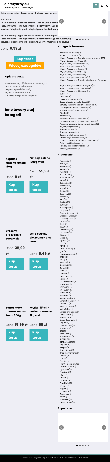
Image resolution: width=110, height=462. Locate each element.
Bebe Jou (65, 194)
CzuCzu (65, 221)
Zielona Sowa (67, 402)
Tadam (64, 356)
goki (63, 251)
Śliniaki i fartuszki (68, 129)
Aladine (64, 169)
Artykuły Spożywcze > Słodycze (75, 91)
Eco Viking (66, 232)
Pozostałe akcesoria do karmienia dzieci (79, 121)
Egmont (65, 240)
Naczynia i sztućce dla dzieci (74, 110)
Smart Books (67, 350)
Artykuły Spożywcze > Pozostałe (75, 77)
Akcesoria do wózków (70, 55)
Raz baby (65, 328)
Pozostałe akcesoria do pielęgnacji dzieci (79, 124)
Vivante (64, 386)
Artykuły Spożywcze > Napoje (73, 69)
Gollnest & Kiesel (68, 254)
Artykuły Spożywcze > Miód (72, 66)
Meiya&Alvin (66, 309)
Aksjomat (65, 166)
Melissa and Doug (69, 312)
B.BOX (64, 180)
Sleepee (64, 347)
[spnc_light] (107, 6)
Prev (61, 21)
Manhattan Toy (68, 298)
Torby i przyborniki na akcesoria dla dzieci (79, 140)
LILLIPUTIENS (66, 284)
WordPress (50, 458)
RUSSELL (65, 339)
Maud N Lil (65, 303)
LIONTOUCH (66, 287)
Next (104, 21)
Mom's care (66, 314)
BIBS (63, 199)
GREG (64, 257)
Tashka (64, 361)
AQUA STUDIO (67, 177)
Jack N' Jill (66, 265)
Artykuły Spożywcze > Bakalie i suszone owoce (82, 58)
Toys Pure (65, 372)
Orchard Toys (67, 325)
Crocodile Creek (68, 216)
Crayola (65, 210)
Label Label (66, 276)
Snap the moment (69, 353)
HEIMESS (65, 262)
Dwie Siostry (66, 229)
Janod (64, 268)
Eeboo (64, 238)
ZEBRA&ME (66, 399)
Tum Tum (65, 380)
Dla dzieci (65, 96)
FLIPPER (64, 246)
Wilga (64, 388)
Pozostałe (65, 115)
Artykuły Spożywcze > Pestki (73, 74)
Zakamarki (66, 394)
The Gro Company (69, 364)
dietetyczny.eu (16, 4)
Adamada (66, 161)
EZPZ (63, 243)
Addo (64, 163)
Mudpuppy (66, 317)
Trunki (64, 377)
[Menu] (96, 5)
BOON (64, 205)
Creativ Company (69, 213)
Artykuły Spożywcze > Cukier (73, 61)
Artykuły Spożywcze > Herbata (74, 63)
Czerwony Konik (68, 218)
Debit (63, 224)
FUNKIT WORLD (67, 249)
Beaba (64, 191)
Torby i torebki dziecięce (71, 143)
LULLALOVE (65, 292)
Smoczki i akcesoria (70, 132)
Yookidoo (65, 391)
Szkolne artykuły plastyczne (73, 137)
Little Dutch (66, 290)
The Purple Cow (68, 366)
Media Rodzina (68, 306)
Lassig (64, 279)
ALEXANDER (66, 174)
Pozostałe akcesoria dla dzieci (74, 118)
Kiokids (64, 273)
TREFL (63, 375)
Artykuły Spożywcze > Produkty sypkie (77, 85)
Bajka (64, 188)
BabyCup (65, 185)
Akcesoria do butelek (70, 52)
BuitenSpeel (66, 207)
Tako (63, 358)
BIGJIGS (65, 202)
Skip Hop (65, 345)
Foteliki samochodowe (71, 99)
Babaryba (66, 183)
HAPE (63, 260)
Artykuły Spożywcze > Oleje (73, 72)
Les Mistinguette (68, 282)
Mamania (65, 295)
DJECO (64, 227)
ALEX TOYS (65, 172)
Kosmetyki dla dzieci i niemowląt (75, 107)
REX (63, 331)
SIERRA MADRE (67, 342)
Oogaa (64, 323)
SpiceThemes (83, 458)
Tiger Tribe (66, 369)
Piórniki (64, 113)
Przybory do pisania (70, 126)
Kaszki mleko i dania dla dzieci (75, 102)
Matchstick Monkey (69, 301)
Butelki (64, 94)
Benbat (64, 196)
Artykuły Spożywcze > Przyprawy (75, 88)
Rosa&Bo (65, 334)
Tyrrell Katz (66, 383)
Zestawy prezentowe (70, 148)
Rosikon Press (67, 336)
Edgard (64, 235)
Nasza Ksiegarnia (69, 320)
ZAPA (63, 397)
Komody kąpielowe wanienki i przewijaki (78, 105)
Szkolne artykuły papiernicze (73, 135)
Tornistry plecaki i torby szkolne (75, 146)
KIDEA (63, 271)
